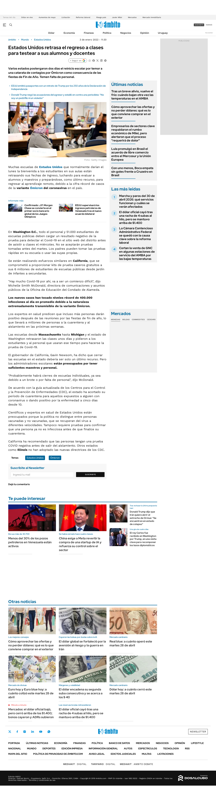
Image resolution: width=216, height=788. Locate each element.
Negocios (125, 32)
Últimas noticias (37, 743)
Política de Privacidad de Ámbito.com (58, 753)
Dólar (51, 32)
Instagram (24, 731)
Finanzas (89, 32)
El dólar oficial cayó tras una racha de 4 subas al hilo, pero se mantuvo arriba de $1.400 (136, 217)
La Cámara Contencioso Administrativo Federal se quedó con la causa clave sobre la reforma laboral (136, 235)
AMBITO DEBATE (136, 764)
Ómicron (36, 188)
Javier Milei (117, 17)
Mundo (25, 40)
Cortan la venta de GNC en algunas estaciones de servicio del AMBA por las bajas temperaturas (137, 253)
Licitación (66, 17)
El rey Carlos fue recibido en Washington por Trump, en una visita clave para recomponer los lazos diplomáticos (143, 539)
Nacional (14, 748)
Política (107, 32)
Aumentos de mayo (47, 17)
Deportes (49, 748)
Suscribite (90, 474)
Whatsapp (49, 731)
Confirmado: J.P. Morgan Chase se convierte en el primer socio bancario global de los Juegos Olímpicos (38, 211)
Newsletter (209, 33)
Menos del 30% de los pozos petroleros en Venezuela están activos (30, 542)
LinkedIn (32, 731)
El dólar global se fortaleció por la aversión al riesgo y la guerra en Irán (82, 645)
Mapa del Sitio (17, 753)
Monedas (115, 319)
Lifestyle (197, 743)
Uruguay (163, 32)
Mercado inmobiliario (151, 17)
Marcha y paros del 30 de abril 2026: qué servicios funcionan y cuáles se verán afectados (137, 201)
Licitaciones (165, 753)
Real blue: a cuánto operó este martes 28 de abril (131, 643)
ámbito (12, 40)
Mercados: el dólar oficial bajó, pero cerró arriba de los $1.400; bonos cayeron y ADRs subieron (31, 713)
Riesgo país (101, 17)
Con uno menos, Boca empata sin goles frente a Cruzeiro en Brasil (132, 171)
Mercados (132, 17)
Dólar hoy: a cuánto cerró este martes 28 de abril (131, 691)
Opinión (144, 32)
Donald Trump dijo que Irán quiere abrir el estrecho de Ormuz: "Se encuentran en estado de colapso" (143, 518)
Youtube (40, 732)
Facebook (17, 731)
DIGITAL (75, 764)
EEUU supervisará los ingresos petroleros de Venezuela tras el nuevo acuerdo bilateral (88, 210)
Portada (14, 743)
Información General (103, 748)
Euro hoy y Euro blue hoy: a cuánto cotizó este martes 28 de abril (31, 693)
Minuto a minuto (18, 705)
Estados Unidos (42, 40)
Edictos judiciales (123, 753)
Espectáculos (147, 748)
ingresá (209, 25)
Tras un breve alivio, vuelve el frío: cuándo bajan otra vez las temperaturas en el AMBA (132, 94)
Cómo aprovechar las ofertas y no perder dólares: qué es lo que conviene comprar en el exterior (133, 112)
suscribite (199, 25)
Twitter (9, 731)
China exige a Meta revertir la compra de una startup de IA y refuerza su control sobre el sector (80, 544)
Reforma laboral (83, 17)
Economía (69, 32)
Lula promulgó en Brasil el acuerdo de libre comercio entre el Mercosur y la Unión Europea (131, 154)
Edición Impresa (72, 748)
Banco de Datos (119, 743)
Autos (128, 748)
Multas (146, 753)
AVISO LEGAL (97, 753)
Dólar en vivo (27, 17)
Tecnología (171, 748)
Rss (187, 748)
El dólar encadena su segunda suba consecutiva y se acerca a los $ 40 (80, 693)
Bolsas (126, 319)
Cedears (151, 319)
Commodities (138, 319)
